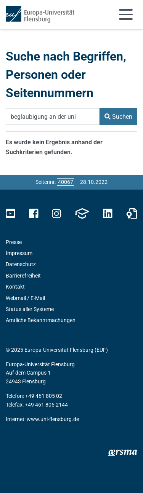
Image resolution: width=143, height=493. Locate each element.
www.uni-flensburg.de (53, 419)
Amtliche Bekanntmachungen (41, 320)
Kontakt (15, 287)
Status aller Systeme (30, 309)
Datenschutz (21, 264)
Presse (14, 242)
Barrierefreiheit (23, 276)
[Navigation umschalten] (125, 14)
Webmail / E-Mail (25, 298)
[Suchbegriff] (53, 116)
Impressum (19, 253)
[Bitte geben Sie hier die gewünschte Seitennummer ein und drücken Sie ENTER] (65, 182)
